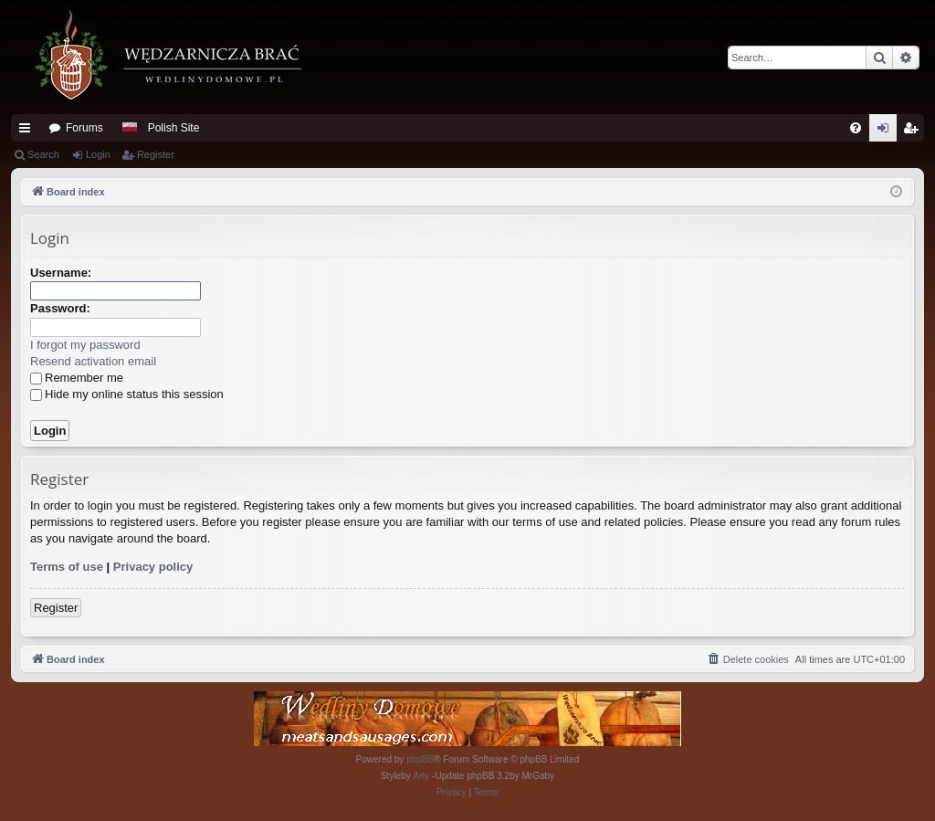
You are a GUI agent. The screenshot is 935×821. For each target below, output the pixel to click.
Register (155, 154)
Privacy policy (153, 567)
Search (43, 154)
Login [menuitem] (887, 131)
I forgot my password (85, 345)
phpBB (420, 759)
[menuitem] (855, 128)
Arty (422, 776)
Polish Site (174, 127)
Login (98, 154)
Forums (84, 127)
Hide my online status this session (127, 394)
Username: (60, 272)
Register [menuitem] (914, 131)
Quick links (28, 131)
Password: (60, 308)
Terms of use (66, 567)
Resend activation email (93, 361)
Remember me (76, 377)
